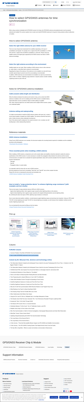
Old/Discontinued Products (9, 359)
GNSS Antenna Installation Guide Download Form (21, 174)
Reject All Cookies (64, 398)
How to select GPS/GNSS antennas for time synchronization (24, 255)
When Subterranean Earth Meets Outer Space (21, 294)
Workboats (6, 389)
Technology (48, 5)
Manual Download (48, 385)
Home (4, 10)
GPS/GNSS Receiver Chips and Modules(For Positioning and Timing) (31, 384)
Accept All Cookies (74, 398)
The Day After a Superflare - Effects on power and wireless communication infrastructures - (31, 327)
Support (56, 5)
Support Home (48, 381)
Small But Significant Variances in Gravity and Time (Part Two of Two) (26, 281)
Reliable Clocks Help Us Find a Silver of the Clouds (22, 308)
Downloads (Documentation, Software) (19, 144)
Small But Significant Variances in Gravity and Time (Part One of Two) (26, 284)
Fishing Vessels (7, 387)
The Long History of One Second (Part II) (20, 318)
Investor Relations (68, 382)
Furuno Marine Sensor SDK (50, 387)
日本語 (62, 2)
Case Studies (51, 347)
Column (20, 10)
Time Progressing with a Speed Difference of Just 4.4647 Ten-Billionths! (27, 277)
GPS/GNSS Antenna (39, 347)
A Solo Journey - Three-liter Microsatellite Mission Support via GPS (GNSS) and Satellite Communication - (35, 323)
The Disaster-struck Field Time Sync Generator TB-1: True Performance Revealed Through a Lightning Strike (35, 298)
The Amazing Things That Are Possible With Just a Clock (23, 291)
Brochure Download (22, 359)
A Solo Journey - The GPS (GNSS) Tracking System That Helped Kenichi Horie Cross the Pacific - (33, 325)
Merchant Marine (7, 385)
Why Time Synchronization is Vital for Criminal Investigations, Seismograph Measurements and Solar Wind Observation (38, 310)
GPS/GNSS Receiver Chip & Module (22, 342)
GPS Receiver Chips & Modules (12, 10)
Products (39, 5)
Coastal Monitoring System (9, 391)
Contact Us (32, 359)
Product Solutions (13, 373)
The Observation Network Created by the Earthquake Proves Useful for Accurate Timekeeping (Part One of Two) (36, 267)
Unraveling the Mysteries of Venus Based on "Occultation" (23, 272)
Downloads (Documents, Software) (46, 359)
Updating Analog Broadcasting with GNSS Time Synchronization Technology (28, 315)
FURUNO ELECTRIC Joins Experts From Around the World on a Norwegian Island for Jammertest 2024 (34, 269)
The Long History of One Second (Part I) (19, 320)
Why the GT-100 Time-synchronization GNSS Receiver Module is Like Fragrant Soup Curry (31, 286)
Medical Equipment (27, 387)
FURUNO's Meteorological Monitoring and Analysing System (31, 389)
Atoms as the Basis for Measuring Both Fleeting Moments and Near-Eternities (28, 274)
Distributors (77, 5)
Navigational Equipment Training (10, 393)
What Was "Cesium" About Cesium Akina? (20, 313)
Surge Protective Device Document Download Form (22, 207)
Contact (66, 384)
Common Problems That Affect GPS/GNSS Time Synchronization (25, 252)
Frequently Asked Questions (63, 359)
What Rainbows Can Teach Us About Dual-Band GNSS (23, 289)
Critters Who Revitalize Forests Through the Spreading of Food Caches (27, 279)
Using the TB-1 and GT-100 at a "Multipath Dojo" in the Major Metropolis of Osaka (29, 296)
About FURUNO (66, 5)
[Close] (81, 398)
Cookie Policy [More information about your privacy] (41, 401)
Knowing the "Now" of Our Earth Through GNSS (21, 301)
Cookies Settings (53, 398)
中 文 (68, 2)
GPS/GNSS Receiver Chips (9, 347)
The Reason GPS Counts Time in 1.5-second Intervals (23, 303)
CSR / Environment (68, 380)
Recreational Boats (7, 383)
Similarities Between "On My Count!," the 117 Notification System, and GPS (28, 306)
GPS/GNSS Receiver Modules (25, 347)
